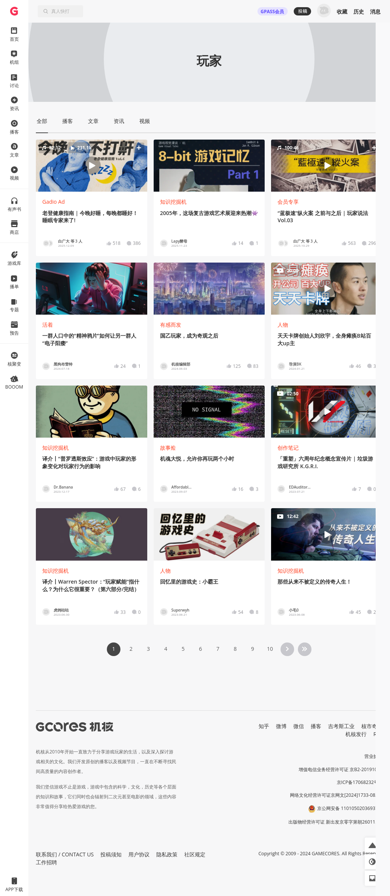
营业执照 (373, 756)
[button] (91, 166)
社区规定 (194, 854)
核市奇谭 (371, 726)
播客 (316, 726)
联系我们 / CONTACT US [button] (65, 854)
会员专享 (288, 201)
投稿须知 (111, 854)
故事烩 (168, 447)
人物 (282, 324)
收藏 (342, 11)
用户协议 (139, 854)
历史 (358, 11)
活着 (47, 324)
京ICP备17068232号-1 (360, 782)
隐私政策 (166, 854)
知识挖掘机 (173, 201)
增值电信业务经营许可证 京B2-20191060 (340, 769)
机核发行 (356, 734)
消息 (375, 11)
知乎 (264, 726)
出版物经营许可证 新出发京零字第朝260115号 (335, 822)
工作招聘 (46, 862)
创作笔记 (288, 447)
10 (270, 648)
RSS (377, 734)
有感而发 (170, 324)
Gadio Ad (53, 201)
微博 (281, 726)
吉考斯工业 (341, 726)
